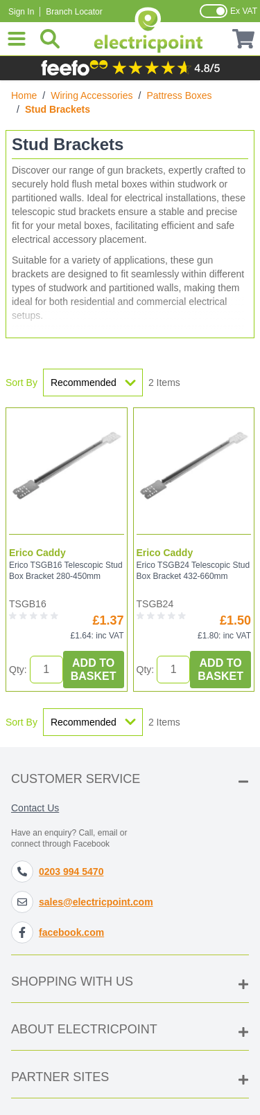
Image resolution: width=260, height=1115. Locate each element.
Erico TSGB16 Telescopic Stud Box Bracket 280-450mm (66, 570)
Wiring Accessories (91, 95)
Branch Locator (74, 12)
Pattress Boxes (178, 95)
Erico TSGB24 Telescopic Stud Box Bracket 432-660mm (193, 570)
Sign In (21, 12)
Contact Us (35, 807)
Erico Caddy (37, 552)
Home (24, 95)
